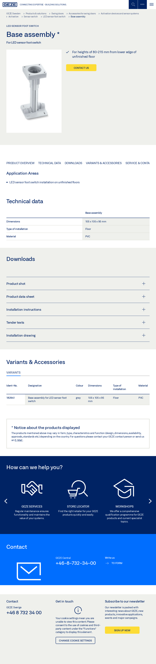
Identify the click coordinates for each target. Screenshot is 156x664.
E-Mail (19, 440)
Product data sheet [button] (75, 296)
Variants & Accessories (104, 163)
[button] (5, 501)
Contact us (81, 67)
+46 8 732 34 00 (23, 612)
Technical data (49, 163)
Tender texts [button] (75, 322)
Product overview (20, 163)
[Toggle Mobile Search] (133, 4)
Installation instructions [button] (75, 309)
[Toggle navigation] (151, 4)
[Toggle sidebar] (142, 4)
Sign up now (122, 630)
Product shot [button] (75, 283)
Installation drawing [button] (75, 335)
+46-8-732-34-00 (76, 563)
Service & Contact (139, 163)
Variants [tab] (13, 372)
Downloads (73, 163)
